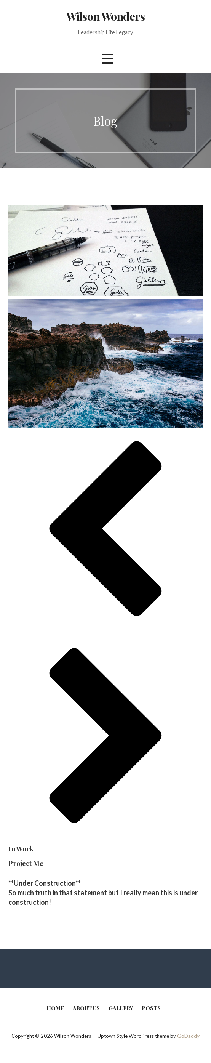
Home (55, 1008)
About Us (86, 1008)
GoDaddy (188, 1036)
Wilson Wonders (105, 16)
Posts (151, 1008)
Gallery (121, 1008)
